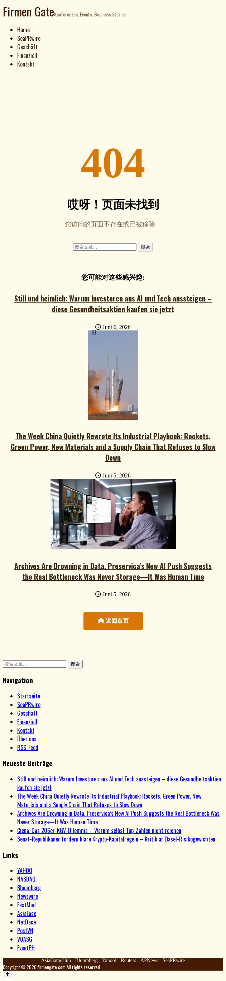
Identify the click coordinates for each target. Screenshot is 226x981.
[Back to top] (7, 974)
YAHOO (24, 870)
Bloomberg (29, 887)
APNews (149, 960)
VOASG (24, 939)
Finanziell (27, 55)
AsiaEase (26, 913)
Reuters (128, 960)
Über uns (27, 739)
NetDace (26, 922)
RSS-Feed (27, 747)
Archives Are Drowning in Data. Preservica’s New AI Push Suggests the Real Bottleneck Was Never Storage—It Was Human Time (113, 571)
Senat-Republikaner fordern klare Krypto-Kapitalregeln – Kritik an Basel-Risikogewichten (116, 839)
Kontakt (25, 64)
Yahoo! (109, 960)
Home (23, 29)
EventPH (26, 947)
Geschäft (27, 47)
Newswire (27, 896)
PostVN (25, 930)
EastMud (26, 905)
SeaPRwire (28, 38)
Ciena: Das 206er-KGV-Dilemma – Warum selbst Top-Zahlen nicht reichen (99, 830)
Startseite (28, 696)
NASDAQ (26, 879)
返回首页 (113, 621)
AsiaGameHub (56, 960)
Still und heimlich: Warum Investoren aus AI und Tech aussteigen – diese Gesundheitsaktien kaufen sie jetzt (113, 303)
